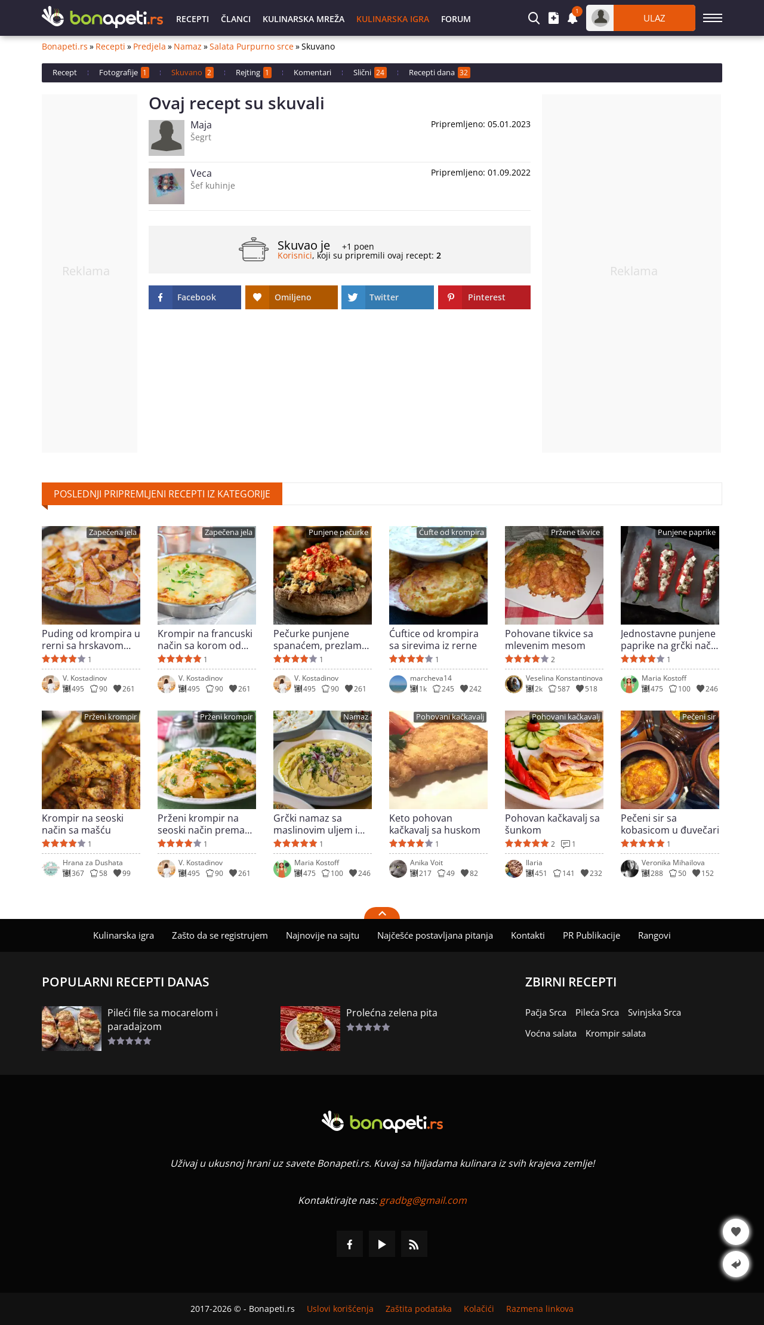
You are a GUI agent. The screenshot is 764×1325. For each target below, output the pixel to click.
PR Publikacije (591, 935)
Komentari (312, 72)
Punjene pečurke (338, 532)
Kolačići (479, 1309)
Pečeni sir (699, 717)
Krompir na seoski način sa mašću (83, 824)
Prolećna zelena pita (392, 1012)
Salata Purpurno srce (252, 46)
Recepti (192, 18)
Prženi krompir (110, 717)
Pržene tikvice (575, 532)
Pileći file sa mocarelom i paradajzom (162, 1019)
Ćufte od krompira (451, 532)
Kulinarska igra (392, 18)
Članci (236, 18)
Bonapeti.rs (65, 46)
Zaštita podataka (419, 1309)
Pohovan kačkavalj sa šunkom (552, 824)
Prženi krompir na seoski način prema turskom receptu (201, 824)
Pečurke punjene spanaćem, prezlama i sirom (322, 639)
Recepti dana (439, 72)
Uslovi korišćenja (340, 1309)
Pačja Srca (545, 1012)
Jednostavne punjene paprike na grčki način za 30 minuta (670, 639)
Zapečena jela (113, 532)
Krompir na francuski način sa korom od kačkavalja (205, 639)
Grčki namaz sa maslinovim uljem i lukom (315, 824)
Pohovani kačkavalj (450, 717)
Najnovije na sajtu (322, 935)
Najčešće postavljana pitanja (435, 935)
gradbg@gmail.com (423, 1200)
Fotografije (124, 72)
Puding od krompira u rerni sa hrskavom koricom (91, 639)
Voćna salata (551, 1033)
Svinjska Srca (654, 1012)
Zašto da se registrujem (220, 935)
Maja (201, 124)
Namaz (188, 46)
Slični (370, 72)
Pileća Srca (597, 1012)
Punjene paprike (687, 532)
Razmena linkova (540, 1309)
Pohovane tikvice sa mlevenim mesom (549, 639)
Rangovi (654, 935)
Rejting (254, 72)
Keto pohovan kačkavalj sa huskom (434, 824)
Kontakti (528, 935)
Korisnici (295, 255)
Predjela (149, 46)
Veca (201, 173)
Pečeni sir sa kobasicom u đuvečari (670, 824)
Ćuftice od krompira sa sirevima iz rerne (434, 639)
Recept (65, 72)
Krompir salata (616, 1033)
